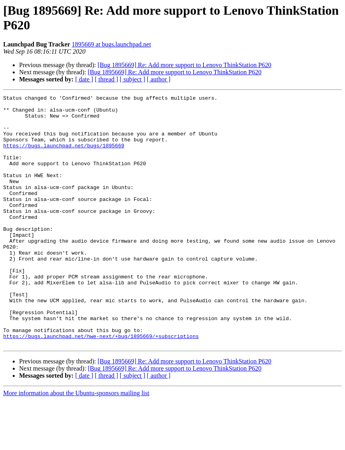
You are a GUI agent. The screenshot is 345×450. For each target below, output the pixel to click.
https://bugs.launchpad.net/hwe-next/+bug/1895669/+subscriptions (101, 384)
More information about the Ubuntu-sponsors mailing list (76, 443)
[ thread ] (106, 79)
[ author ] (159, 79)
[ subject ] (132, 79)
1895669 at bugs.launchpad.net (111, 44)
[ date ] (84, 79)
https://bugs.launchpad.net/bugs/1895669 (63, 156)
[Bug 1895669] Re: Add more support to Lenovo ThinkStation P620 (184, 65)
